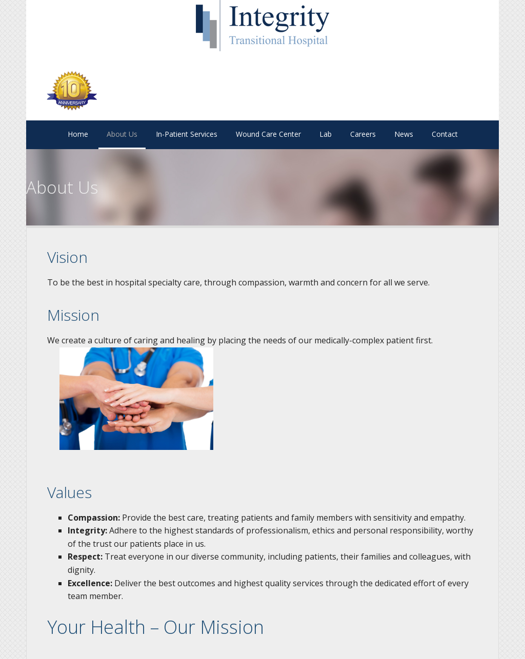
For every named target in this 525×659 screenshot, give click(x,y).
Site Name (262, 25)
